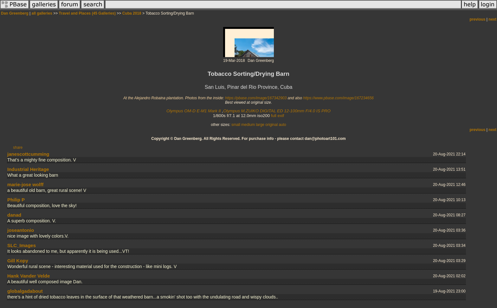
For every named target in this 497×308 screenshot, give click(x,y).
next (492, 19)
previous (478, 19)
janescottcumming (28, 154)
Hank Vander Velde (28, 276)
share (18, 147)
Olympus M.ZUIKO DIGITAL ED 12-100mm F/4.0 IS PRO (277, 110)
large (260, 124)
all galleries (42, 13)
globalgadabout (25, 291)
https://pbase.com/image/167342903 (256, 98)
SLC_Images (21, 245)
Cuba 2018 (131, 13)
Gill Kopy (17, 260)
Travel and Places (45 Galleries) (87, 13)
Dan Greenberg (15, 13)
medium (248, 124)
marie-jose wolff (25, 184)
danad (14, 215)
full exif (277, 115)
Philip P (16, 199)
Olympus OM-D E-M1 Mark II (193, 110)
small (235, 124)
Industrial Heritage (28, 169)
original (271, 124)
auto (282, 124)
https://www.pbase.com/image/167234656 (338, 98)
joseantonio (20, 230)
